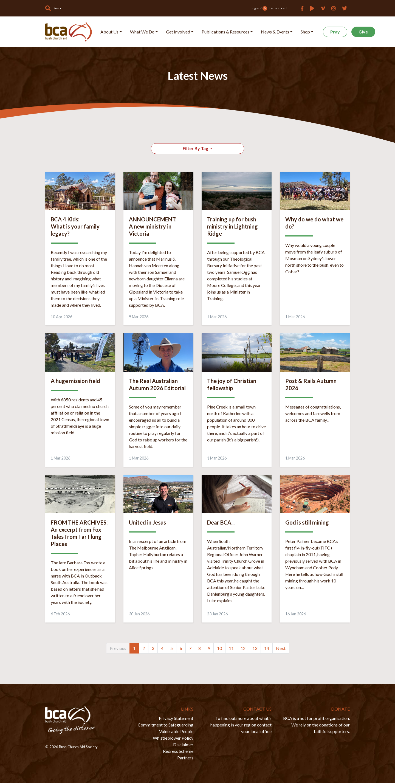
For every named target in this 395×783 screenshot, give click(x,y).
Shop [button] (305, 31)
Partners (185, 757)
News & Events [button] (275, 31)
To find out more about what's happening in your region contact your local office (241, 725)
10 (219, 648)
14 (266, 648)
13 (254, 648)
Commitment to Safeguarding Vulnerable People (165, 728)
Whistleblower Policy (173, 737)
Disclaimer (183, 744)
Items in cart (275, 8)
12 (243, 648)
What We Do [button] (142, 31)
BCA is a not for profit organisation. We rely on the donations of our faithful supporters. (316, 725)
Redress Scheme (178, 751)
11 (231, 648)
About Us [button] (109, 31)
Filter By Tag (196, 148)
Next (281, 648)
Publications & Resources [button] (225, 31)
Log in (255, 8)
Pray (335, 31)
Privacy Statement (176, 718)
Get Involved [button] (178, 31)
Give (363, 31)
